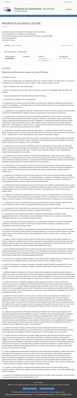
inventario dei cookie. (66, 396)
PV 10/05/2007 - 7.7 (44, 58)
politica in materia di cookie (46, 396)
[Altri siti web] (68, 2)
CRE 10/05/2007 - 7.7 (45, 60)
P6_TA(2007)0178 (64, 58)
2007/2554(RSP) (17, 45)
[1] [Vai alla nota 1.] (7, 92)
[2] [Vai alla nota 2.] (45, 96)
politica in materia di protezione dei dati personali (18, 396)
